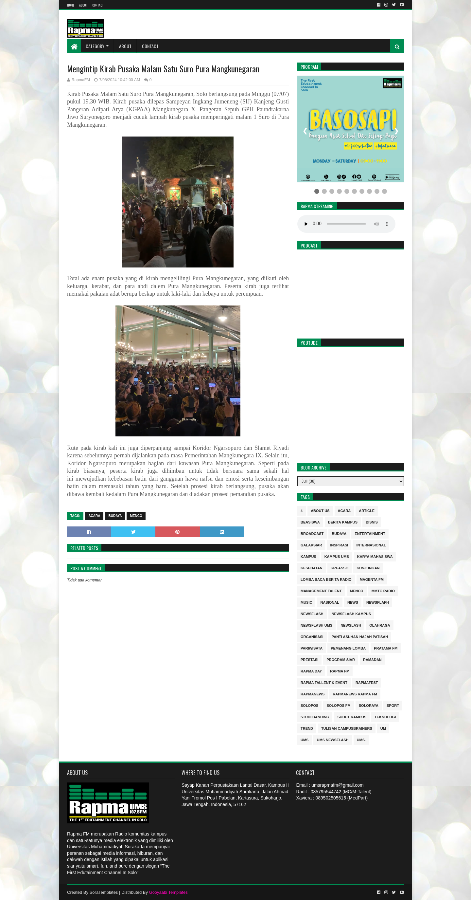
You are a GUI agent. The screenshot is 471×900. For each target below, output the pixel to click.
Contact (97, 5)
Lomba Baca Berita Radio (326, 579)
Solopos (309, 705)
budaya (115, 516)
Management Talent (321, 590)
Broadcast (312, 533)
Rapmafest (367, 682)
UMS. (361, 739)
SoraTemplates (104, 892)
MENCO (136, 516)
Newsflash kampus (351, 613)
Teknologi (385, 716)
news (352, 601)
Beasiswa (310, 521)
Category (95, 46)
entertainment (370, 533)
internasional (371, 544)
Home (70, 5)
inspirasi (339, 544)
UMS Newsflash (332, 739)
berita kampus (343, 521)
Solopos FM (338, 705)
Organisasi (312, 636)
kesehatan (312, 567)
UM (383, 727)
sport (393, 705)
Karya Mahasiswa (375, 556)
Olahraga (379, 624)
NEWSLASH (350, 624)
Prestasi (309, 659)
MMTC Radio (383, 590)
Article (367, 510)
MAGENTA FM (372, 579)
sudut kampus (351, 716)
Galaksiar (311, 544)
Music (306, 601)
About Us (320, 510)
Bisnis (372, 521)
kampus (308, 556)
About (83, 5)
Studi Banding (315, 716)
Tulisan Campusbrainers (346, 727)
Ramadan (372, 659)
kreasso (339, 567)
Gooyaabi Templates (168, 892)
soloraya (368, 705)
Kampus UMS (336, 556)
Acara (94, 516)
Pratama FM (385, 647)
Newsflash (312, 613)
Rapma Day (311, 670)
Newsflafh (377, 601)
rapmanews (312, 693)
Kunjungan (368, 567)
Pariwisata (312, 647)
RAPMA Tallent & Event (324, 682)
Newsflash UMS (316, 624)
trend (307, 727)
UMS (304, 739)
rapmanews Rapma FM (355, 693)
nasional (329, 601)
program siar (340, 659)
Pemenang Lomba (348, 647)
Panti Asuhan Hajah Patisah (360, 636)
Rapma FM (339, 670)
